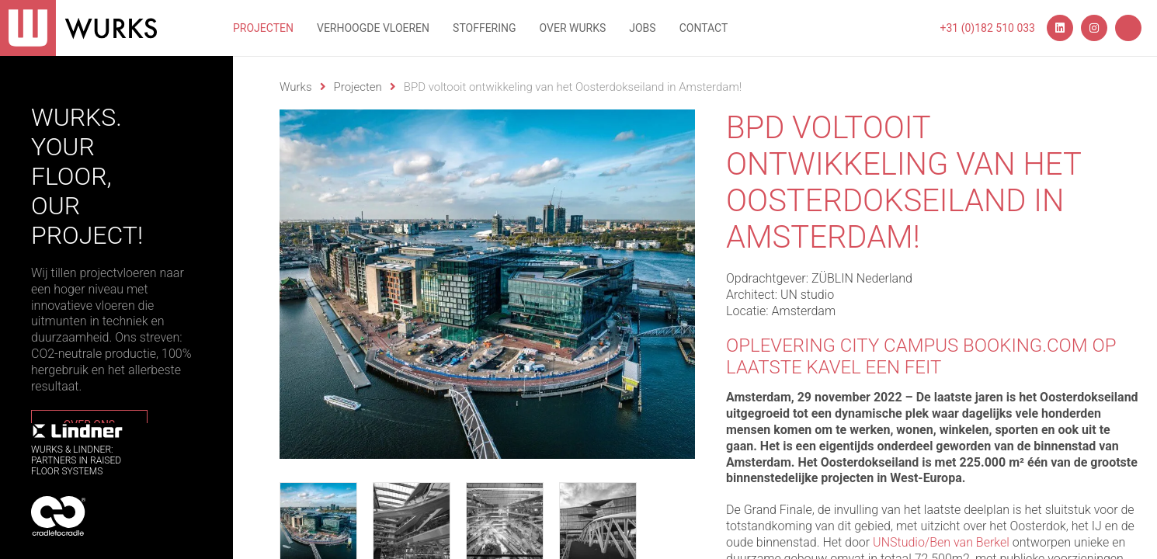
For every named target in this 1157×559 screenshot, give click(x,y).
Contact (703, 28)
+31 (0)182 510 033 (987, 28)
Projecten (263, 28)
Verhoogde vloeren (373, 28)
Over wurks (573, 28)
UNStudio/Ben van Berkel (941, 542)
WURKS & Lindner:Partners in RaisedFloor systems (77, 450)
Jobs (642, 28)
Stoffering (484, 28)
